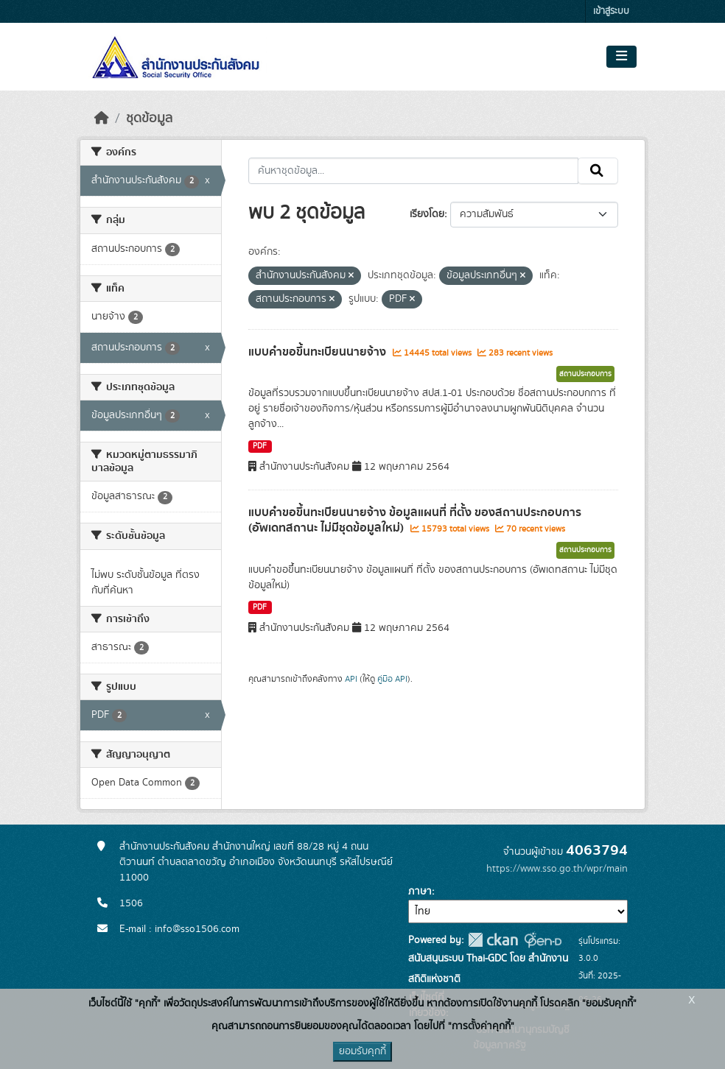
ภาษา (420, 891)
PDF (260, 446)
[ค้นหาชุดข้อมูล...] (413, 171)
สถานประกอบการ (585, 374)
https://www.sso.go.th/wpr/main (557, 868)
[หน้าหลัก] (101, 118)
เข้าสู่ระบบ (611, 11)
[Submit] (598, 171)
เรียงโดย (427, 214)
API (351, 678)
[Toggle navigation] (621, 57)
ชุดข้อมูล (149, 118)
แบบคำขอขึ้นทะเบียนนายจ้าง (318, 351)
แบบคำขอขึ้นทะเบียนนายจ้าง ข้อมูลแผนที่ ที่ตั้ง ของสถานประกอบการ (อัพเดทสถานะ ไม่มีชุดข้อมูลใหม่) (414, 520)
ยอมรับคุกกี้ (362, 1051)
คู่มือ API (392, 678)
